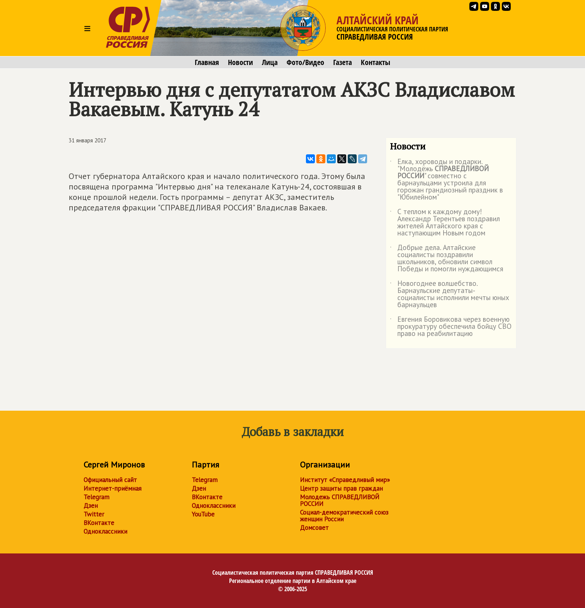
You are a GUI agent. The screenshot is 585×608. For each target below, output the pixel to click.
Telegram (96, 497)
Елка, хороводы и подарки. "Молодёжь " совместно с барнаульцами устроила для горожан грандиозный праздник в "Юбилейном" (446, 179)
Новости (240, 62)
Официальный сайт (110, 479)
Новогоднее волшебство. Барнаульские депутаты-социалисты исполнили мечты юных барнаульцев (449, 294)
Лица (270, 62)
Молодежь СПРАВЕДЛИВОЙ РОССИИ (339, 500)
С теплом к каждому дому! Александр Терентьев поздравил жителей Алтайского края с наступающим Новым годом (445, 222)
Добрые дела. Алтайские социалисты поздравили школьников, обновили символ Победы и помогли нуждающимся (446, 258)
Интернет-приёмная (112, 488)
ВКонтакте (99, 522)
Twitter (94, 514)
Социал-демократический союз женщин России (344, 515)
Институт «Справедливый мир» (345, 479)
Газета (342, 62)
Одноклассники (105, 531)
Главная (207, 62)
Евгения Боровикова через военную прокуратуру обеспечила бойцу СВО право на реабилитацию (451, 327)
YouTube (203, 514)
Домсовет (314, 527)
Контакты (375, 62)
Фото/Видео (305, 62)
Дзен (91, 505)
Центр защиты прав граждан (341, 488)
